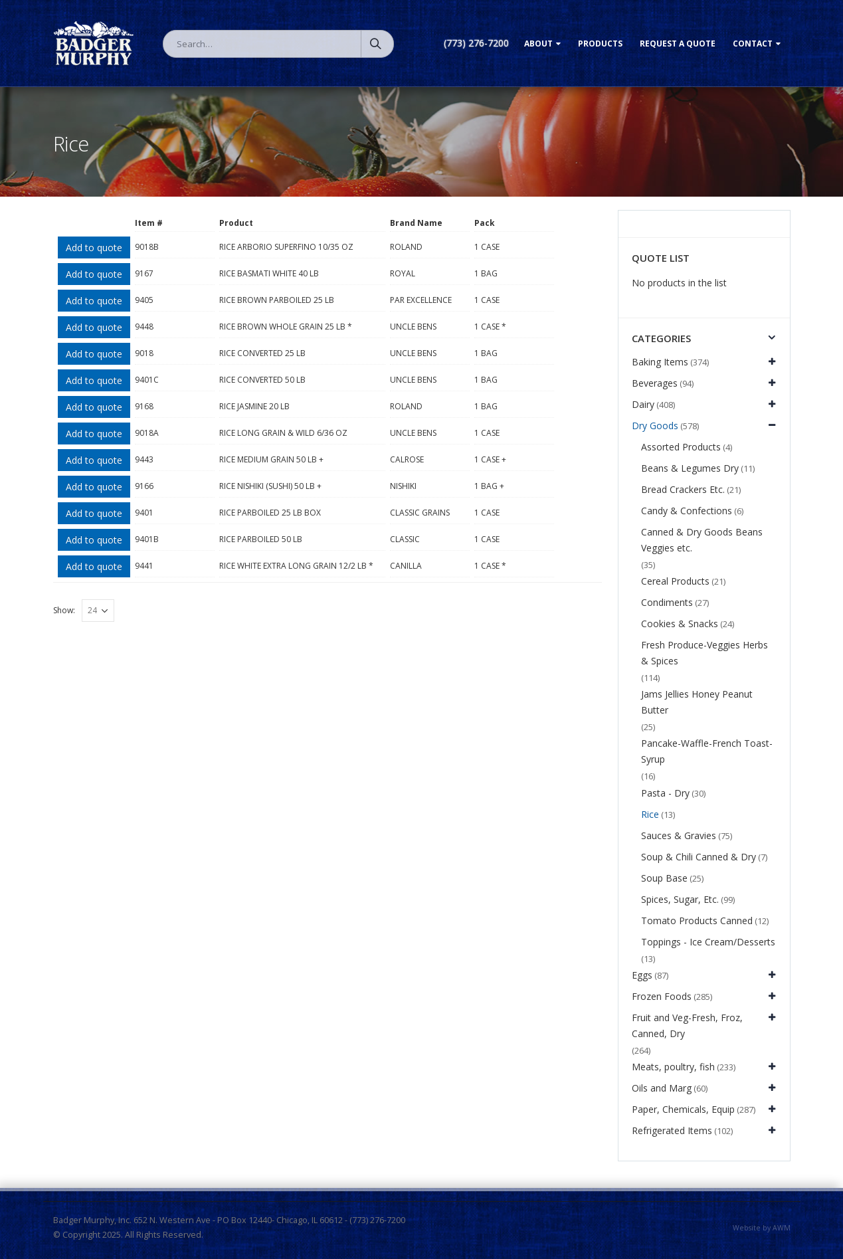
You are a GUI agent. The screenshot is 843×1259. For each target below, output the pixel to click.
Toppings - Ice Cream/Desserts (708, 941)
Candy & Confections (686, 510)
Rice (650, 814)
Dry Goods (655, 425)
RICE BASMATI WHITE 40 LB (269, 273)
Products (600, 43)
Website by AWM (762, 1227)
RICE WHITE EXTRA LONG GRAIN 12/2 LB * (296, 565)
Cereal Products (675, 581)
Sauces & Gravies (678, 835)
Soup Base (664, 878)
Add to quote (94, 247)
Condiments (667, 602)
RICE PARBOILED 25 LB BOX (270, 512)
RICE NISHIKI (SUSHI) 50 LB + (270, 486)
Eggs (642, 975)
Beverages (655, 383)
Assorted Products (681, 446)
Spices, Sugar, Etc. (680, 899)
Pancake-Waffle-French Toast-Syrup (707, 751)
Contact (753, 43)
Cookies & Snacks (679, 623)
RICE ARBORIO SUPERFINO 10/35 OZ (286, 246)
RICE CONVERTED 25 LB (262, 353)
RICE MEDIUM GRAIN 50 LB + (271, 459)
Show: (64, 610)
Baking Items (660, 361)
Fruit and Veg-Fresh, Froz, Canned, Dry (687, 1025)
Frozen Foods (662, 996)
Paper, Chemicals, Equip (683, 1109)
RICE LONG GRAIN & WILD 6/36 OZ (283, 432)
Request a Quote (677, 43)
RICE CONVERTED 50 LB (262, 379)
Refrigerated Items (672, 1130)
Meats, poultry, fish (673, 1066)
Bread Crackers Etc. (683, 489)
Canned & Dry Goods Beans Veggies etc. (702, 540)
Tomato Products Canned (697, 920)
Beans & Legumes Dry (690, 468)
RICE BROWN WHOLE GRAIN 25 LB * (285, 326)
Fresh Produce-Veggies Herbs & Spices (704, 652)
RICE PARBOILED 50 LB (260, 539)
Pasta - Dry (665, 793)
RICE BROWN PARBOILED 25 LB (276, 300)
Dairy (643, 404)
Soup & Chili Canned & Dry (698, 856)
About (538, 43)
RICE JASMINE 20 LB (254, 406)
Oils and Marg (662, 1088)
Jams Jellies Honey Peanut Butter (697, 702)
